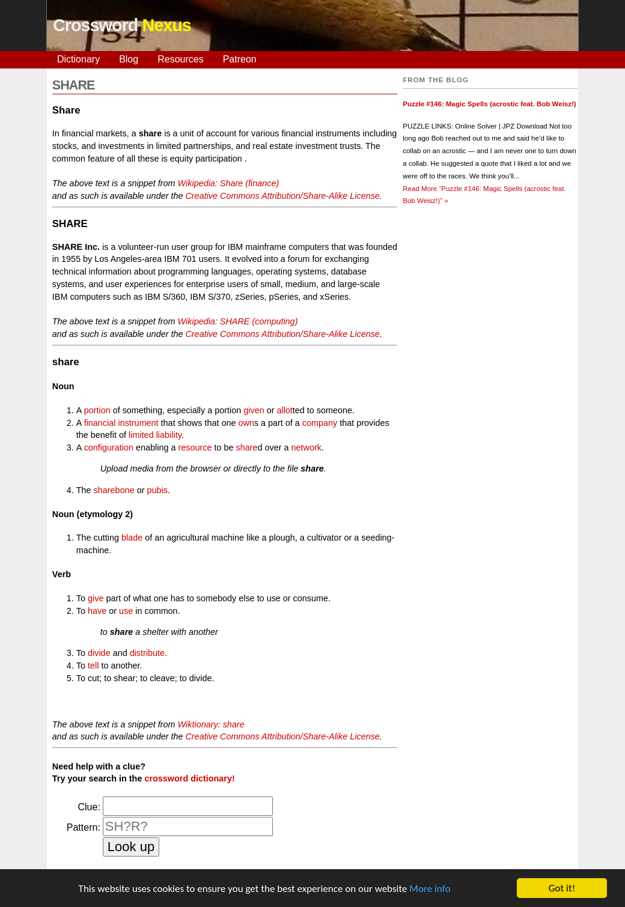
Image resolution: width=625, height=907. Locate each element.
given (253, 410)
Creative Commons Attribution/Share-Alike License (282, 196)
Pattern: (83, 827)
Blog (128, 59)
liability (168, 435)
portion (97, 410)
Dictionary (78, 59)
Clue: (89, 807)
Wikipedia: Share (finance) (228, 183)
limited (141, 435)
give (95, 598)
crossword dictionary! (189, 778)
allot (284, 410)
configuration (108, 447)
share (246, 447)
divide (99, 653)
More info (429, 888)
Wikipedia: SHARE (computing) (238, 321)
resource (195, 447)
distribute (147, 653)
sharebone (114, 490)
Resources (180, 59)
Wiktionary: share (211, 724)
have (97, 611)
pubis (157, 490)
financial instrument (121, 423)
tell (93, 665)
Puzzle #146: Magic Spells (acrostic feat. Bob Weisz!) (489, 104)
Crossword (122, 25)
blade (131, 537)
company (319, 423)
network (306, 447)
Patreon (240, 59)
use (126, 611)
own (246, 423)
